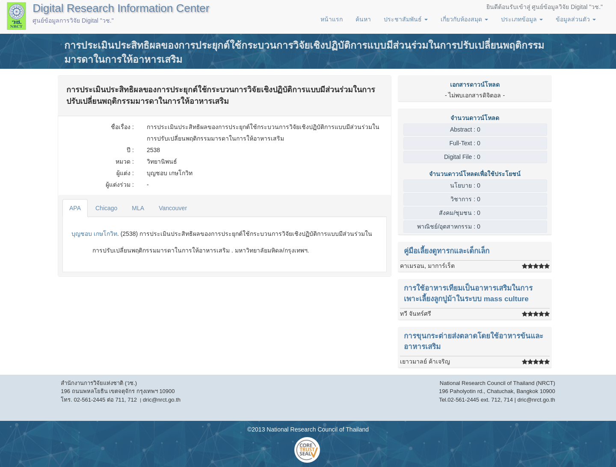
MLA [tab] (138, 208)
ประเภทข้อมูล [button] (522, 19)
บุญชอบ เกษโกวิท (94, 233)
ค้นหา (363, 19)
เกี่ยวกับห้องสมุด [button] (464, 19)
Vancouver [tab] (173, 208)
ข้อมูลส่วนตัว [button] (576, 19)
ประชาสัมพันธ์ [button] (406, 19)
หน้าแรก (331, 19)
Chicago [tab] (106, 208)
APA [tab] (75, 208)
